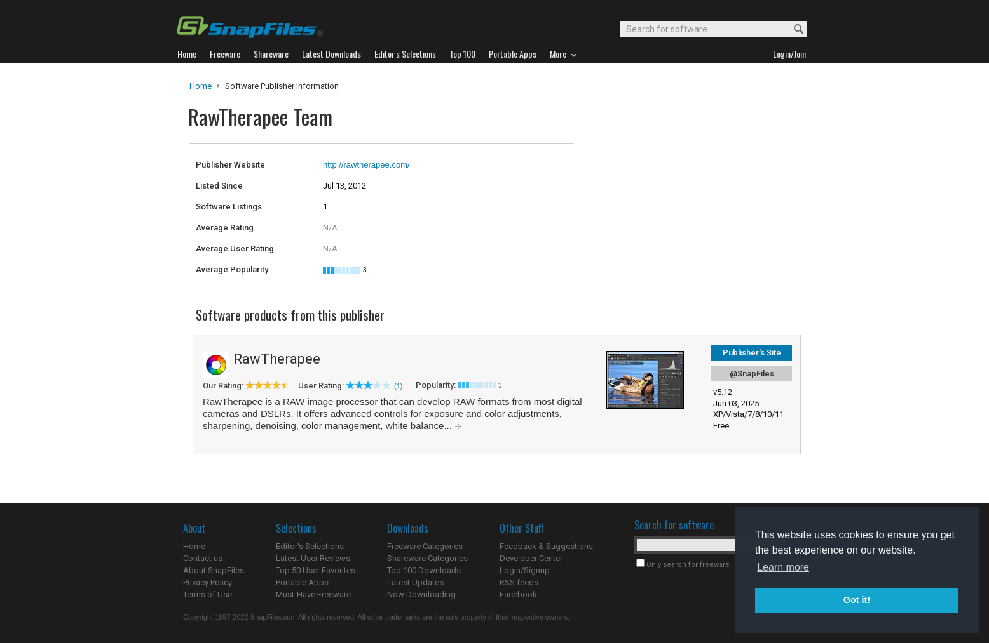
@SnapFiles (752, 373)
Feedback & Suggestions (546, 546)
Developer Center (531, 558)
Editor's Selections (310, 546)
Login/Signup (525, 570)
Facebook (518, 594)
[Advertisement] (659, 170)
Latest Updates (415, 582)
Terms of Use (207, 594)
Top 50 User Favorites (315, 570)
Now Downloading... (424, 594)
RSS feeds (519, 582)
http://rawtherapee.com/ (366, 164)
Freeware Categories (425, 546)
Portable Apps (302, 582)
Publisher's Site (752, 352)
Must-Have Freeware (313, 594)
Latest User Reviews (313, 558)
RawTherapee (276, 359)
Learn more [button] (783, 567)
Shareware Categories (427, 558)
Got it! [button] (856, 600)
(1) (398, 386)
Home (200, 86)
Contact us (202, 558)
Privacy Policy (207, 582)
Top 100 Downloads (424, 570)
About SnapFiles (213, 570)
